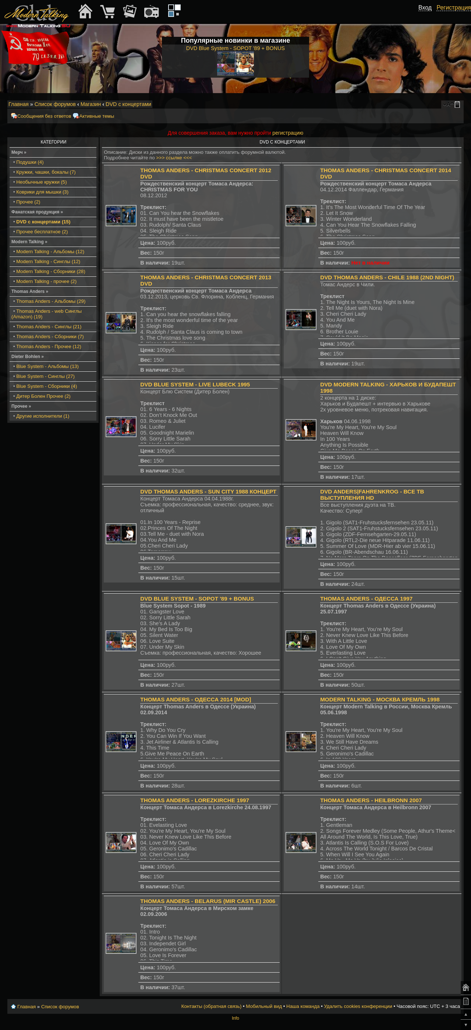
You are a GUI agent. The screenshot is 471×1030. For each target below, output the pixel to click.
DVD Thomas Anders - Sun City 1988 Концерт (208, 491)
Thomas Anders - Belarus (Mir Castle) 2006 (207, 901)
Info (235, 1018)
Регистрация (453, 7)
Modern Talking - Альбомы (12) (50, 251)
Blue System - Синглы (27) (45, 376)
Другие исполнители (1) (42, 416)
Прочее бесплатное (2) (42, 231)
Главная (18, 104)
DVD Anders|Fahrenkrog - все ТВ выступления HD (372, 494)
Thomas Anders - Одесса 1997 (366, 598)
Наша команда (302, 1006)
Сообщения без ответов (44, 116)
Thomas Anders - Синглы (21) (48, 326)
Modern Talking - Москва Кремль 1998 (379, 699)
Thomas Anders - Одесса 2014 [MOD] (195, 699)
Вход (425, 7)
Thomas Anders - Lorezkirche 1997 (194, 800)
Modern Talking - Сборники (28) (50, 271)
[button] (428, 16)
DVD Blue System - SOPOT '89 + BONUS (197, 598)
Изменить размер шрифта (448, 104)
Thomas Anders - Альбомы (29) (50, 301)
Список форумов (55, 104)
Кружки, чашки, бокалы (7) (45, 172)
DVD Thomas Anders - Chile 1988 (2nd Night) (387, 277)
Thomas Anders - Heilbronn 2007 (371, 800)
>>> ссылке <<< (174, 157)
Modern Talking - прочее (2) (46, 281)
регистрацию (287, 133)
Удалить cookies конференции (358, 1006)
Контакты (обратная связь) (211, 1006)
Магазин (91, 104)
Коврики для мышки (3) (42, 192)
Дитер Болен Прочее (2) (43, 396)
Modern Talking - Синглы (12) (48, 261)
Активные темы (96, 116)
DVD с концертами (128, 104)
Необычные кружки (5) (41, 182)
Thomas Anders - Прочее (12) (48, 346)
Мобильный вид (458, 104)
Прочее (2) (28, 202)
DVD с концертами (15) (43, 221)
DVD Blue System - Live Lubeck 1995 (195, 384)
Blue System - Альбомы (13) (47, 366)
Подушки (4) (29, 162)
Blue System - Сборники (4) (46, 386)
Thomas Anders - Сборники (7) (50, 336)
